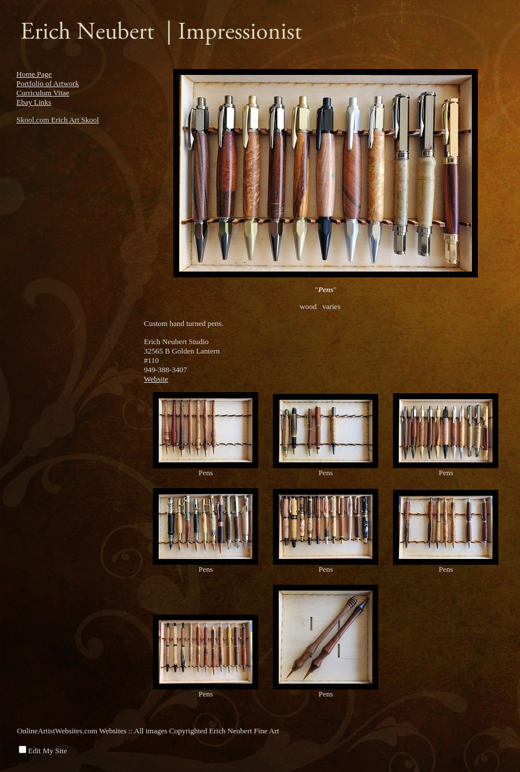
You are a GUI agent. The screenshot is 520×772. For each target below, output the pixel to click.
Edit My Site (47, 750)
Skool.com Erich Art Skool (57, 119)
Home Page (34, 74)
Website (156, 379)
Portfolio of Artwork (47, 83)
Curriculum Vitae (42, 92)
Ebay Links (34, 102)
